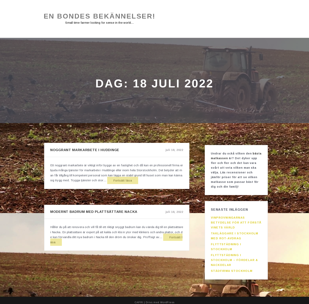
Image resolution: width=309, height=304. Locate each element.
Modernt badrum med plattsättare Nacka (93, 212)
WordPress (167, 298)
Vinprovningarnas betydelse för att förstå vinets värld (236, 220)
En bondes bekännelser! (102, 16)
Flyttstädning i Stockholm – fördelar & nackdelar (234, 258)
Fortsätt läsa (116, 180)
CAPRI (139, 298)
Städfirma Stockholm (232, 268)
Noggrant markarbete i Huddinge (84, 150)
